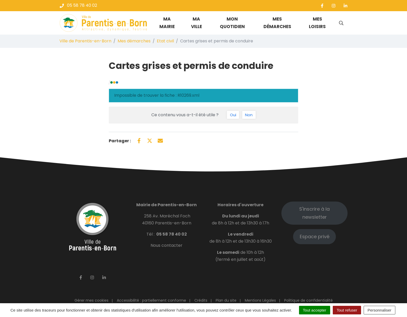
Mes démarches (277, 23)
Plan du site (226, 300)
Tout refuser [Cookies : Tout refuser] (347, 310)
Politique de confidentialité (308, 300)
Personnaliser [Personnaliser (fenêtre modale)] (379, 310)
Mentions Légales (260, 300)
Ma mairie (167, 23)
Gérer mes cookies (91, 300)
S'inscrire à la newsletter (314, 213)
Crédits (200, 300)
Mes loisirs (317, 23)
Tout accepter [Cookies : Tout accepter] (314, 310)
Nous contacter (166, 245)
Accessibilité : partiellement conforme (151, 300)
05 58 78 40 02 (171, 234)
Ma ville (196, 23)
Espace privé (314, 236)
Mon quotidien (232, 23)
